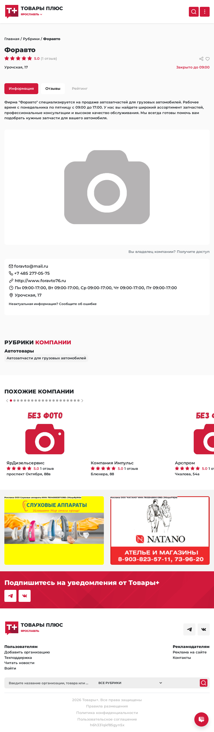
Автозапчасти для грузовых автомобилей (46, 358)
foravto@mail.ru (31, 266)
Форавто (51, 39)
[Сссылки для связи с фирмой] (201, 59)
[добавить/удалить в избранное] (208, 59)
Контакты (182, 657)
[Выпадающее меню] (205, 12)
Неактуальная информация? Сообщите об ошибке (53, 304)
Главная (11, 39)
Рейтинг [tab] (80, 88)
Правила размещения (107, 706)
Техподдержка (18, 657)
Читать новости (19, 663)
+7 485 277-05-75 (32, 273)
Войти (10, 668)
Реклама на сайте (190, 652)
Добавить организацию (27, 652)
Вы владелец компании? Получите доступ (169, 251)
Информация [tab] (21, 88)
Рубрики (31, 39)
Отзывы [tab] (52, 88)
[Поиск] (194, 12)
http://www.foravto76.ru (40, 280)
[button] (42, 14)
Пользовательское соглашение (107, 719)
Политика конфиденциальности (107, 712)
